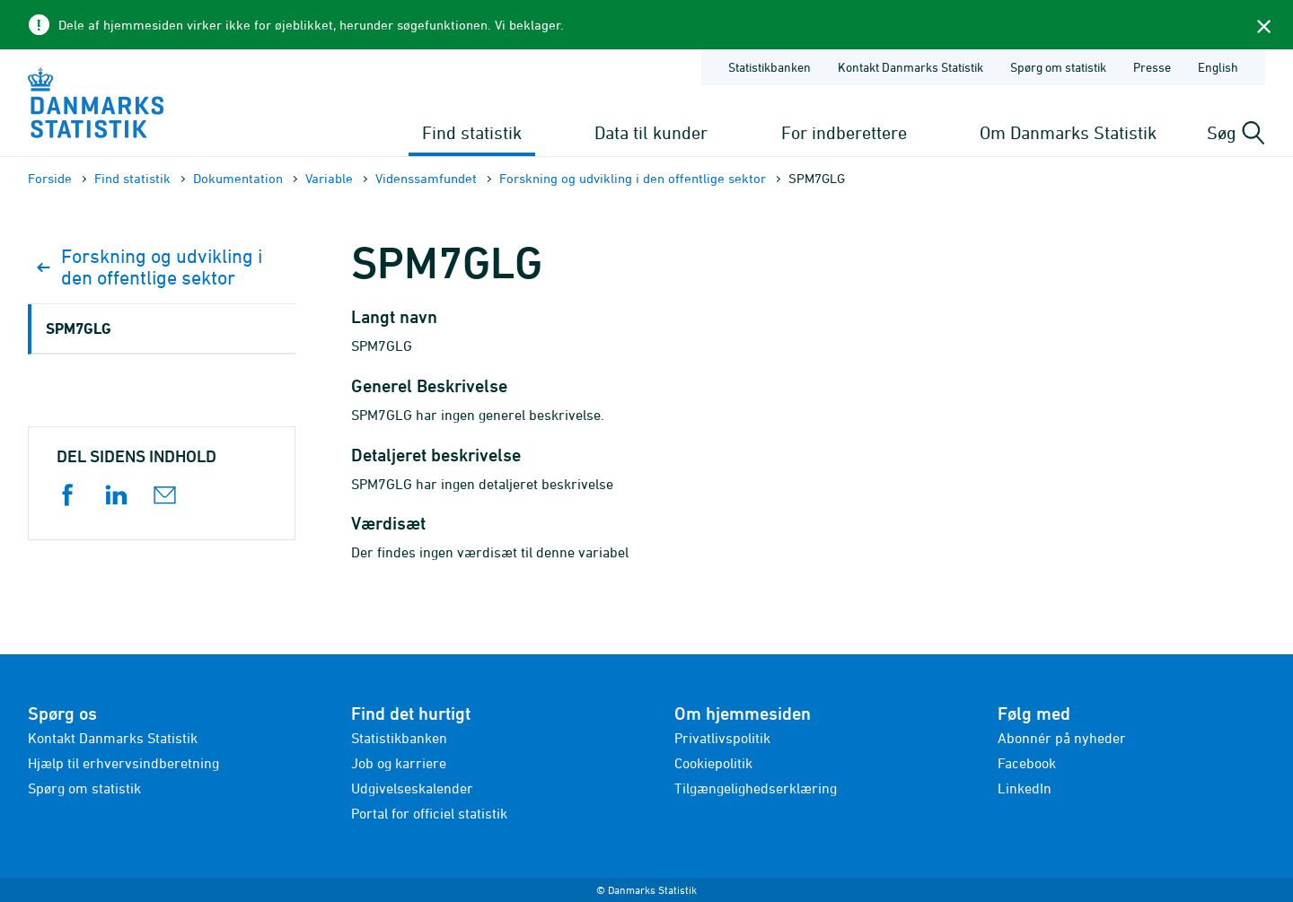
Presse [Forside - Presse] (1152, 66)
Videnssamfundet (426, 178)
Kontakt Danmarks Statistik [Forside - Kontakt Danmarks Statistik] (910, 66)
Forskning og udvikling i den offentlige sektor (632, 178)
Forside (50, 178)
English (1218, 66)
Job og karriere (398, 763)
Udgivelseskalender (412, 788)
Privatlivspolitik (722, 738)
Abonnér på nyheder (1062, 738)
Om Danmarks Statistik (1068, 132)
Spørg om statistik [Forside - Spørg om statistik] (1058, 66)
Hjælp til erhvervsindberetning (123, 763)
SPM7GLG (78, 328)
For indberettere (844, 132)
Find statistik (472, 132)
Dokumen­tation (238, 178)
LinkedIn (1024, 788)
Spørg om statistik (84, 788)
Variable (329, 178)
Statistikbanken (769, 66)
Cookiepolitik (713, 763)
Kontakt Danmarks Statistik (113, 738)
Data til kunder (651, 132)
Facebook (1027, 763)
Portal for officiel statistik (429, 813)
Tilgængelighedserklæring (755, 788)
